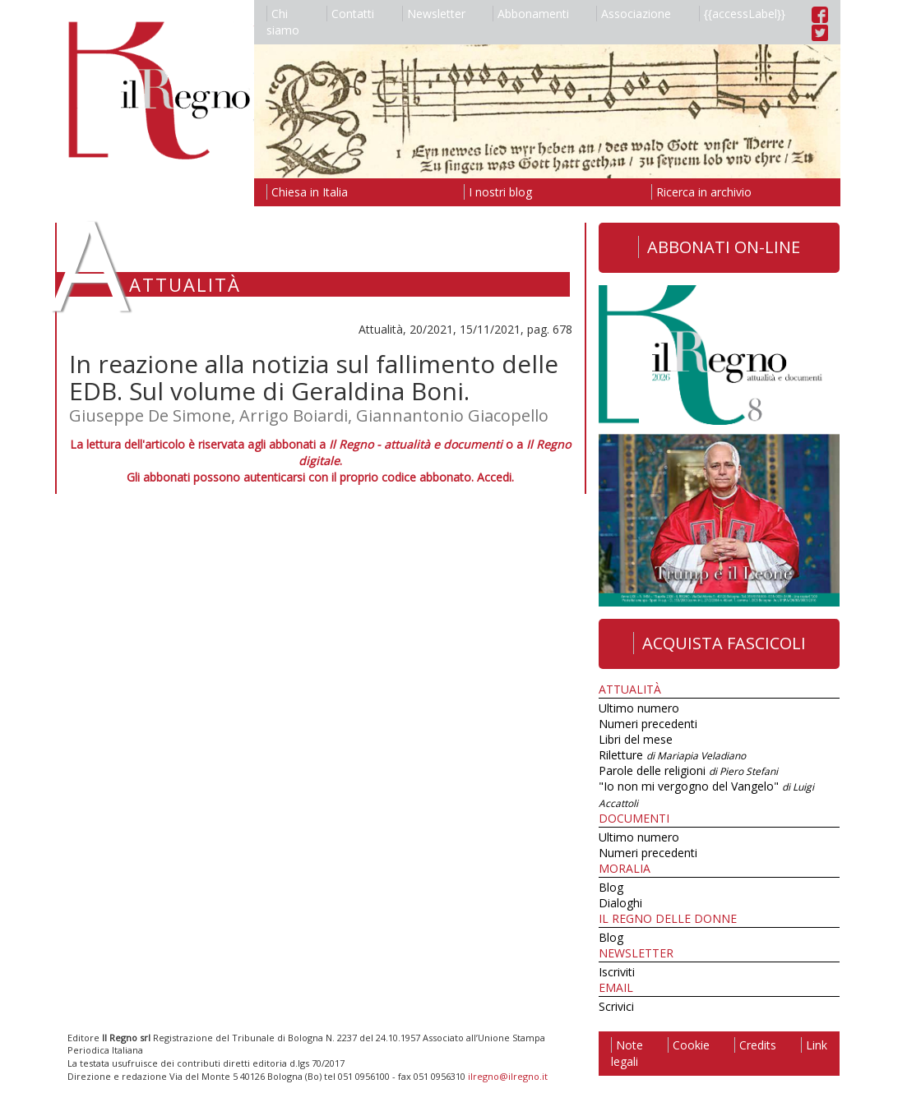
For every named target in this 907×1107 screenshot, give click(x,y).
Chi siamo (282, 22)
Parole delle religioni (688, 770)
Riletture (672, 755)
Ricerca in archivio (701, 192)
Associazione (633, 13)
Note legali (627, 1053)
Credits (755, 1045)
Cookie (689, 1045)
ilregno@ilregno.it (508, 1076)
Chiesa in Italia (307, 192)
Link (814, 1045)
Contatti (350, 13)
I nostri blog (498, 192)
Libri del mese (636, 739)
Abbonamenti (531, 13)
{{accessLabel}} (742, 13)
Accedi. (495, 477)
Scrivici (616, 1006)
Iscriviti (617, 972)
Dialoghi (620, 903)
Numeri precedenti (648, 723)
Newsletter (433, 13)
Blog (611, 887)
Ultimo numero (639, 708)
